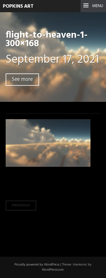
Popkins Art (18, 6)
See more (22, 79)
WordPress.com (53, 269)
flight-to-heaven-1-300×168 (47, 40)
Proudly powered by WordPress (36, 264)
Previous (21, 205)
